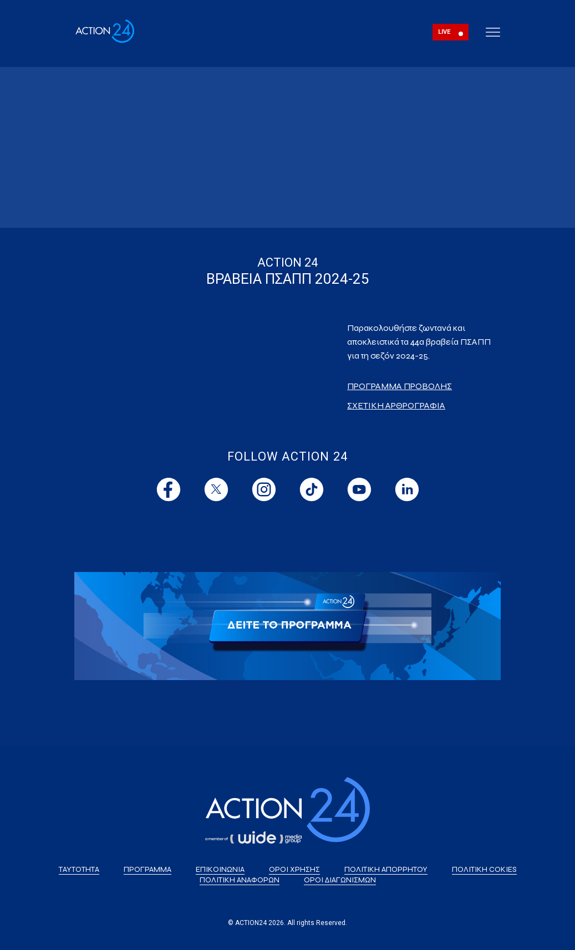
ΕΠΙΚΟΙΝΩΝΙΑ (220, 869)
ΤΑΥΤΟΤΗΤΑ (79, 869)
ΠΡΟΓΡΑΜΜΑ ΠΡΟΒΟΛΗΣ (399, 386)
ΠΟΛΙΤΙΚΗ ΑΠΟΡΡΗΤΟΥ (386, 869)
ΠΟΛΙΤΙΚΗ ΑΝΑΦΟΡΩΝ (239, 880)
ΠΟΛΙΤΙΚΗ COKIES (484, 869)
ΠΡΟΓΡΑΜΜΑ (147, 869)
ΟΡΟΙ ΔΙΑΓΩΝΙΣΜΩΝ (340, 880)
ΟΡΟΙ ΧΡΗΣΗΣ (294, 869)
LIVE (444, 31)
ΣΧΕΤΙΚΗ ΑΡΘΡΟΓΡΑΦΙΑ (396, 405)
